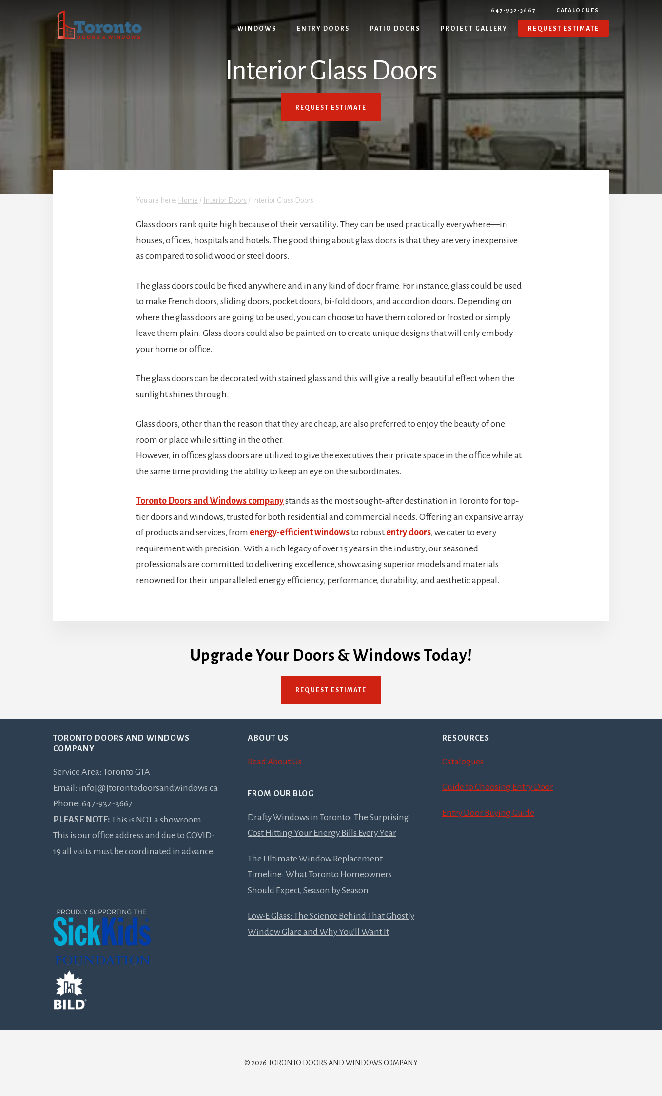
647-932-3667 (513, 10)
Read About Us (275, 761)
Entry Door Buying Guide (489, 813)
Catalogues (577, 10)
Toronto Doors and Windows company (210, 501)
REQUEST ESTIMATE (331, 107)
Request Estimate (331, 690)
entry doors (408, 532)
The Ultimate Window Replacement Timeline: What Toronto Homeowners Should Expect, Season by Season (320, 874)
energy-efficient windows (300, 532)
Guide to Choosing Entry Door (498, 787)
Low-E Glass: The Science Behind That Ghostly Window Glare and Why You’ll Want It (330, 931)
